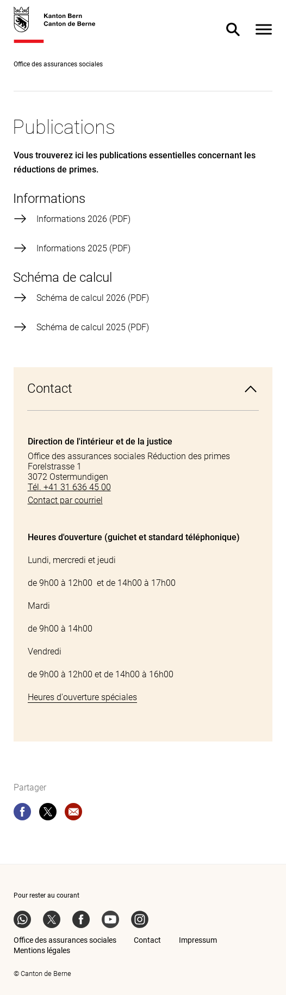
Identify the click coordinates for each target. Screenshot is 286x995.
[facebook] (22, 814)
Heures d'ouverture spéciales (82, 697)
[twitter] (48, 814)
